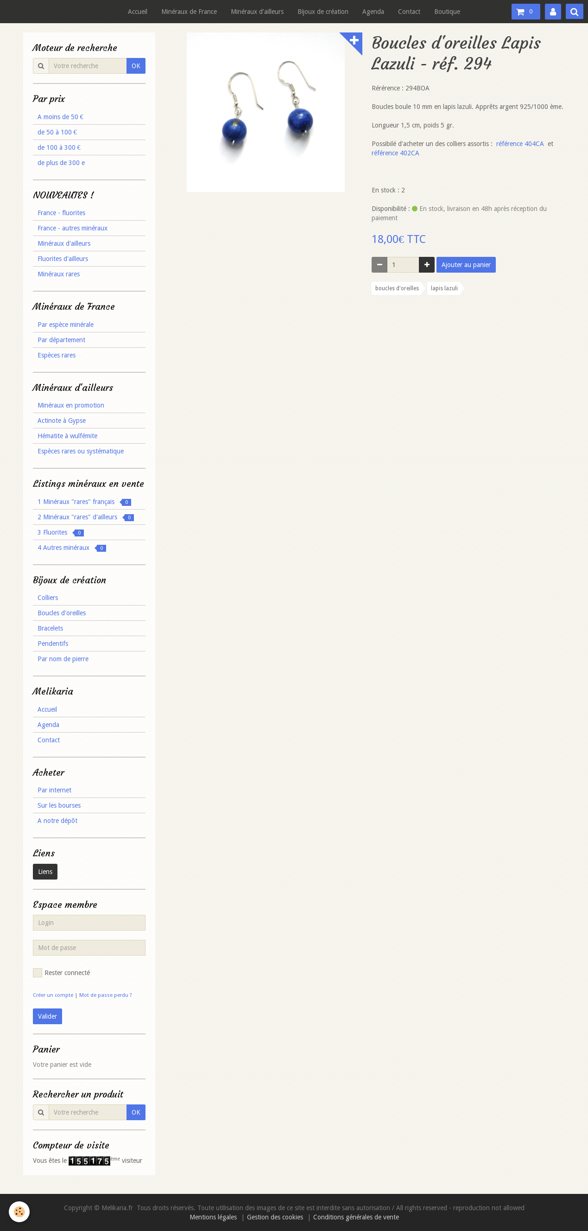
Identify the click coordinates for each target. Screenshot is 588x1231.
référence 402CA (395, 153)
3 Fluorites (61, 532)
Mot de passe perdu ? (105, 995)
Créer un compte (53, 995)
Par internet (54, 790)
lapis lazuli (444, 288)
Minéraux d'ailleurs (257, 11)
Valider (47, 1016)
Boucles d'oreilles (62, 613)
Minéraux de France (189, 11)
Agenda (373, 11)
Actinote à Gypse (62, 420)
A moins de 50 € (60, 117)
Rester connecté (61, 972)
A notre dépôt (57, 820)
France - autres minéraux (72, 228)
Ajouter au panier (466, 264)
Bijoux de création (322, 11)
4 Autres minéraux (72, 548)
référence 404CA (520, 143)
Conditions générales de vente (356, 1217)
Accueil (137, 11)
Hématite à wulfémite (67, 436)
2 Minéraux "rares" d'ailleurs (86, 517)
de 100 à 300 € (59, 147)
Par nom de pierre (63, 659)
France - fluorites (61, 213)
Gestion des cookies (275, 1217)
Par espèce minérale (66, 324)
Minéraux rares (59, 274)
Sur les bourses (59, 805)
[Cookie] (19, 1211)
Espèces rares (57, 355)
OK (136, 66)
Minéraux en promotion (71, 405)
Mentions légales (213, 1217)
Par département (61, 340)
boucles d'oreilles (397, 288)
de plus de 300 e (61, 162)
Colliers (48, 597)
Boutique (447, 11)
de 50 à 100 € (57, 132)
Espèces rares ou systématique (81, 451)
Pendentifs (53, 643)
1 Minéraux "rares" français (84, 502)
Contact (409, 11)
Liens (45, 871)
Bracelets (50, 628)
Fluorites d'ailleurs (63, 258)
